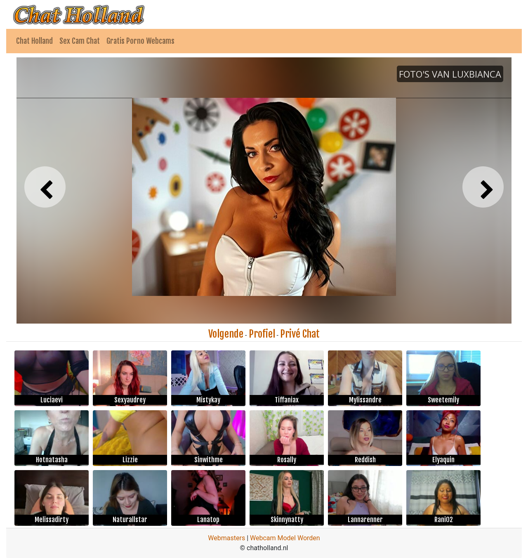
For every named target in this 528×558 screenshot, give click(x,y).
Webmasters (226, 538)
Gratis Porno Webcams (140, 40)
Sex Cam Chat (79, 40)
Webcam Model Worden (285, 538)
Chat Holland (34, 40)
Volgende (225, 334)
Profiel (262, 334)
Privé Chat (300, 334)
